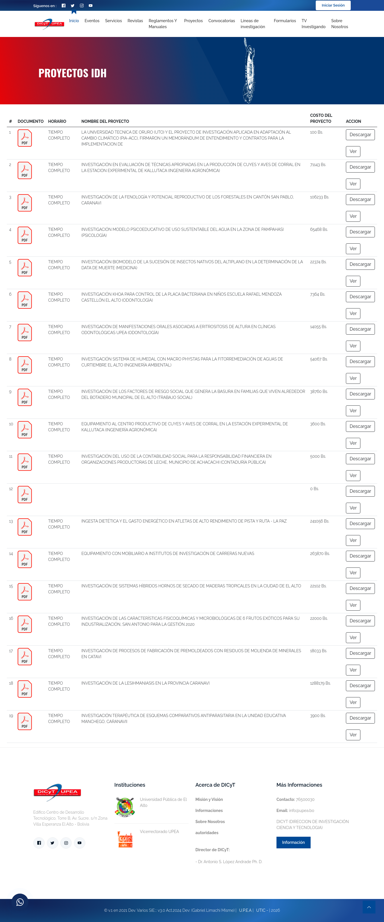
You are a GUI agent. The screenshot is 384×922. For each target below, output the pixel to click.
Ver (353, 151)
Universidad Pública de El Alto (150, 803)
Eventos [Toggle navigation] (92, 20)
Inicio (74, 20)
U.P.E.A (245, 910)
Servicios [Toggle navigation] (113, 20)
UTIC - (262, 910)
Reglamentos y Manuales (163, 23)
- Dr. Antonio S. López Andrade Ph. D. (228, 856)
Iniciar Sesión (333, 5)
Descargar (360, 134)
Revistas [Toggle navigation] (135, 20)
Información (293, 842)
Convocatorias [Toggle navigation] (221, 20)
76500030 (295, 799)
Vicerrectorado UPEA (146, 832)
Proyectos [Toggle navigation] (193, 20)
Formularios (285, 20)
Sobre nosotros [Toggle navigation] (339, 23)
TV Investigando (314, 23)
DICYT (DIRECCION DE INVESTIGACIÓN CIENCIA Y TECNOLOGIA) (312, 824)
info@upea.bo (295, 810)
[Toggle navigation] (254, 24)
